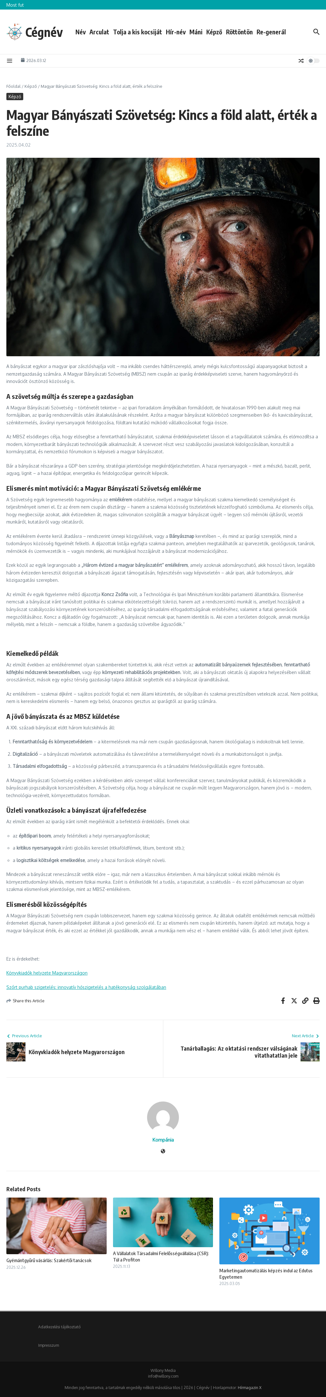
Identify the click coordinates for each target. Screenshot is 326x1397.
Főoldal (13, 86)
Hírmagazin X (249, 1387)
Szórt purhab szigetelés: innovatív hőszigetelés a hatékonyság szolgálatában (86, 987)
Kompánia (163, 1140)
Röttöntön (240, 32)
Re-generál (272, 32)
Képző (215, 32)
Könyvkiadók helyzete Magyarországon (47, 973)
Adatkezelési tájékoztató (59, 1326)
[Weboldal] (163, 1151)
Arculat (100, 32)
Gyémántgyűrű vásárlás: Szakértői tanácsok (48, 1260)
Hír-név (177, 32)
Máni (196, 32)
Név (81, 32)
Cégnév (44, 32)
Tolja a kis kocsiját (138, 32)
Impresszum (48, 1345)
